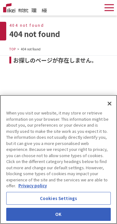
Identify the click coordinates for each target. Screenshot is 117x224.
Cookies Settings (58, 199)
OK (58, 215)
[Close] (109, 104)
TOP (12, 49)
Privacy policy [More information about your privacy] (32, 186)
